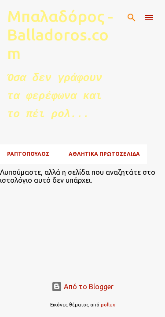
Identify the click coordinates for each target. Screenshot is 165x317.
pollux (108, 304)
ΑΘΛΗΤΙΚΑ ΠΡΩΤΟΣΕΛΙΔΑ (104, 154)
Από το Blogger (82, 287)
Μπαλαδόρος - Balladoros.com (60, 34)
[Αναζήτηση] (131, 17)
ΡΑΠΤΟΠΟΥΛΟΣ (28, 154)
